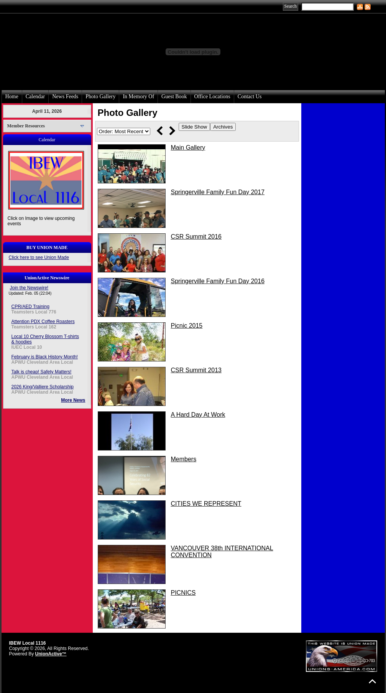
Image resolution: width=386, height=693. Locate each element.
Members (184, 459)
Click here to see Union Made (39, 257)
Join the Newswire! (29, 287)
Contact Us (250, 96)
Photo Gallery (100, 96)
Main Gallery (188, 147)
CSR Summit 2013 (196, 370)
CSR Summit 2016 (196, 236)
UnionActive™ (51, 654)
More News (73, 400)
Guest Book (174, 96)
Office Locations (212, 96)
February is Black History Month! (44, 357)
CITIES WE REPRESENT (206, 503)
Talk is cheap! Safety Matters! (41, 372)
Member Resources (26, 126)
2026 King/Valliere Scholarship (42, 386)
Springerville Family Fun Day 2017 (218, 192)
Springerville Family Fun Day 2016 (218, 281)
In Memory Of (138, 96)
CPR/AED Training (30, 306)
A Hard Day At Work (198, 414)
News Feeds (65, 96)
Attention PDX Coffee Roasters (43, 321)
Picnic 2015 (187, 325)
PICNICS (183, 592)
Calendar (35, 96)
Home (11, 96)
